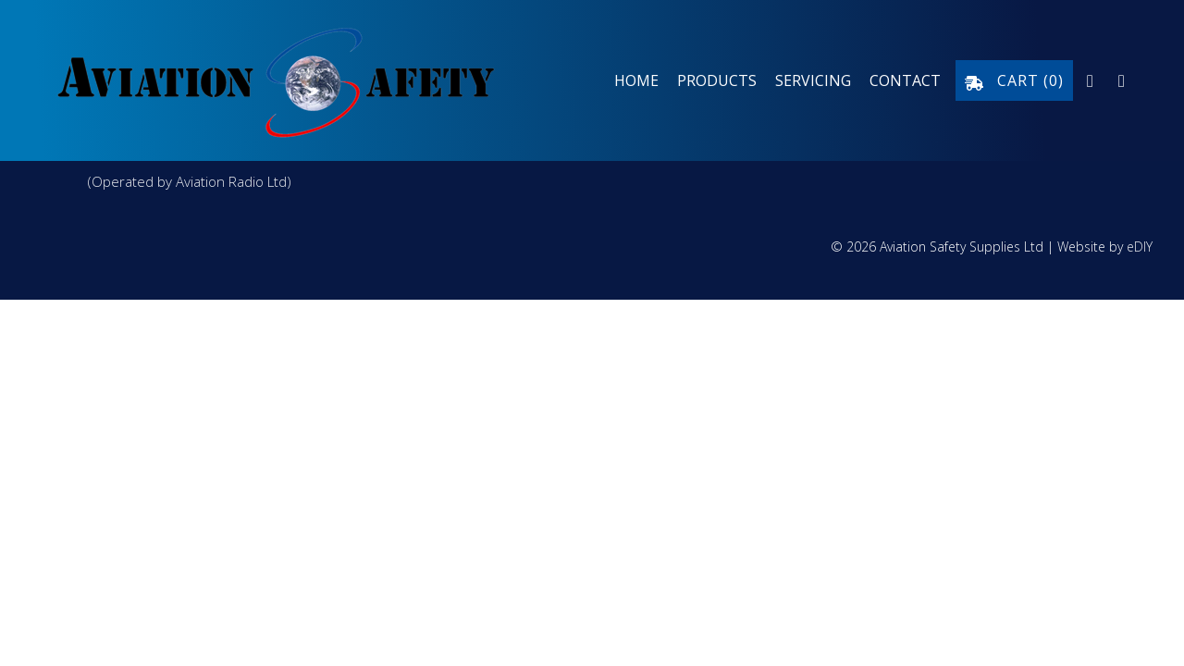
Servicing (813, 80)
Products (717, 80)
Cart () (1014, 80)
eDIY (1140, 246)
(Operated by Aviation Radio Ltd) (189, 181)
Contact (905, 80)
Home (636, 80)
